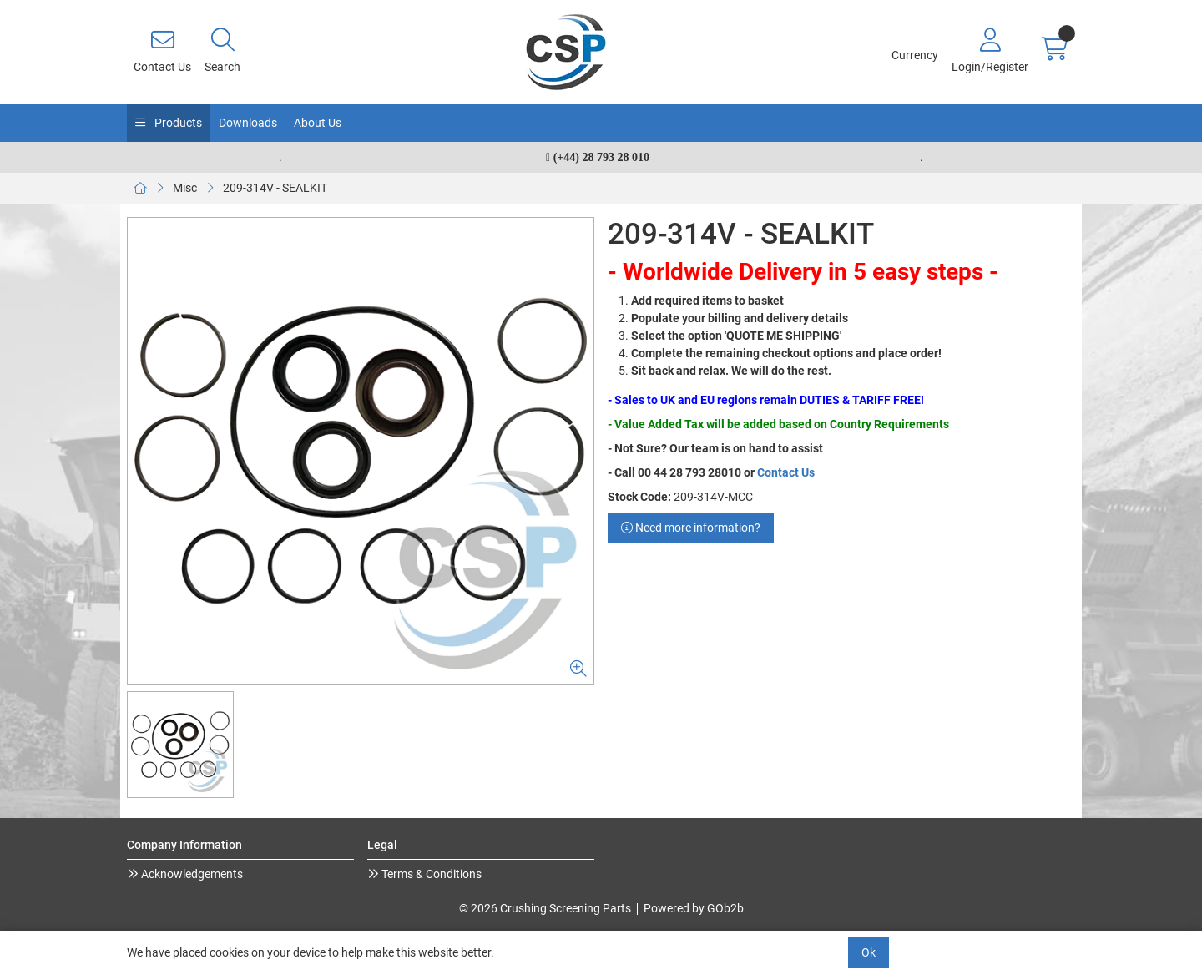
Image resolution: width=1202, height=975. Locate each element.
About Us (317, 122)
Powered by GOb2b (694, 908)
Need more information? (690, 527)
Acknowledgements (191, 874)
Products (177, 122)
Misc (185, 187)
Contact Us (786, 472)
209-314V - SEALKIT (275, 187)
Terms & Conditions (430, 874)
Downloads (248, 122)
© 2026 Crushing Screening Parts (545, 908)
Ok (868, 952)
